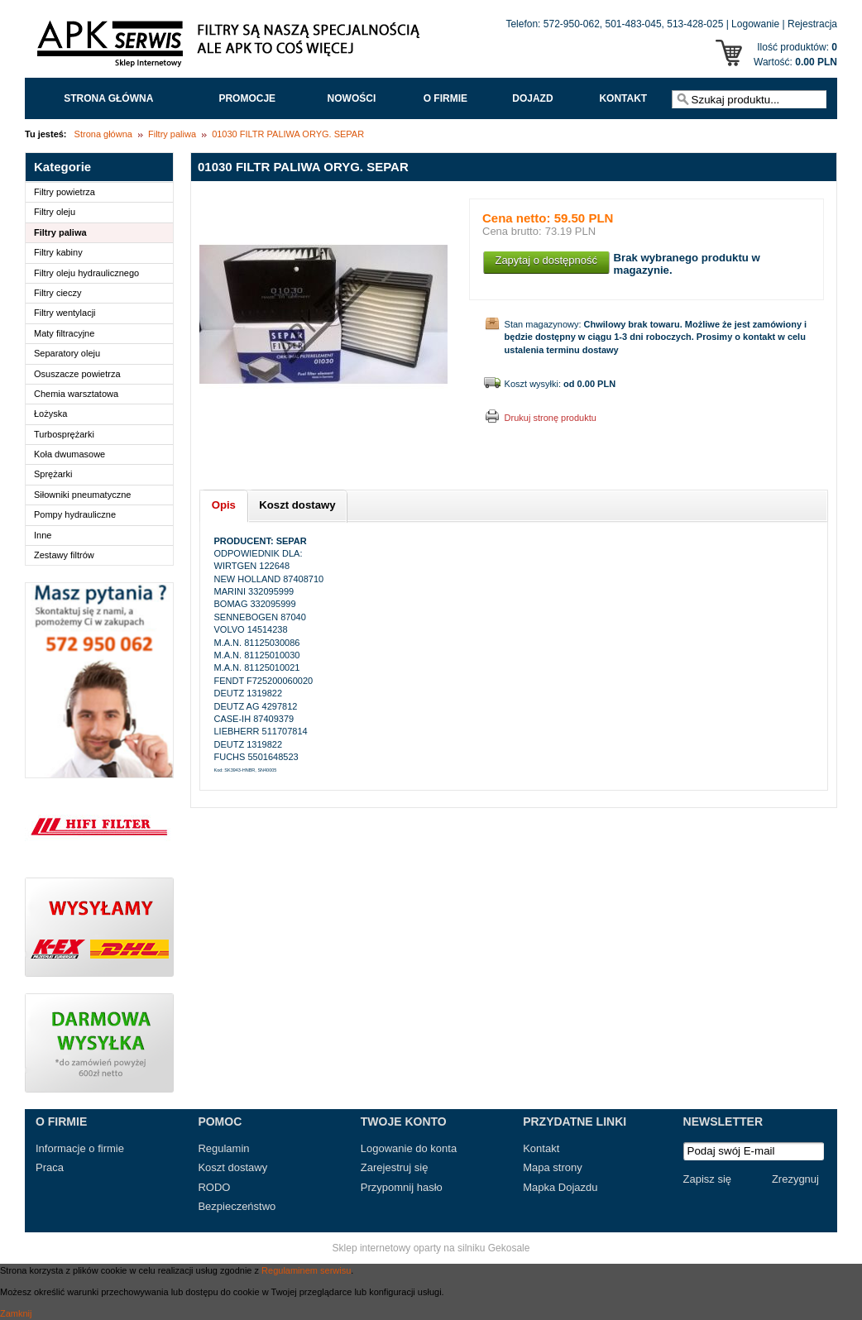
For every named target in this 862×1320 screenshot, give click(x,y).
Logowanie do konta (409, 1148)
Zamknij (16, 1313)
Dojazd (532, 98)
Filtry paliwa (172, 134)
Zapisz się (707, 1179)
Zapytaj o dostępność (546, 260)
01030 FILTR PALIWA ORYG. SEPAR (288, 134)
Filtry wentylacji (65, 313)
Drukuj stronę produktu (550, 418)
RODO (214, 1187)
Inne (42, 535)
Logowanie (755, 24)
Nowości (352, 98)
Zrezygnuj (795, 1179)
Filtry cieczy (57, 293)
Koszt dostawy (232, 1167)
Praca (50, 1167)
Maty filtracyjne (64, 333)
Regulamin (223, 1148)
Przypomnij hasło (402, 1187)
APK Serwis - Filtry (231, 48)
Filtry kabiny (58, 252)
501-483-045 (634, 24)
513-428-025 (695, 24)
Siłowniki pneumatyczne (82, 495)
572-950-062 (572, 24)
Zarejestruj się (395, 1167)
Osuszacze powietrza (77, 374)
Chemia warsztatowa (76, 394)
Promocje (246, 98)
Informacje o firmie (80, 1148)
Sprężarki (53, 474)
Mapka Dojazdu (560, 1187)
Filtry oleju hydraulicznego (86, 273)
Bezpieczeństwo (236, 1206)
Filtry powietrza (64, 192)
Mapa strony (552, 1167)
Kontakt (623, 98)
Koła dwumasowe (69, 454)
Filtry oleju (54, 212)
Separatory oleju (67, 353)
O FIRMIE (445, 98)
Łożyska (50, 413)
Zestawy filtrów (64, 555)
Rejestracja (812, 24)
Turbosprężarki (64, 434)
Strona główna (108, 98)
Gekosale (509, 1248)
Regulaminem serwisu (306, 1270)
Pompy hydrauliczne (75, 514)
